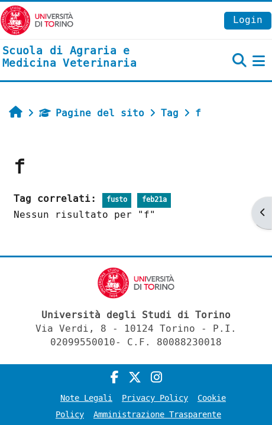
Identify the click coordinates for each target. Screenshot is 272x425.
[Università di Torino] (37, 20)
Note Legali (86, 398)
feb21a (154, 200)
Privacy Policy (155, 398)
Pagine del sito (91, 113)
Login (248, 20)
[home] (90, 57)
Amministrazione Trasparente (157, 414)
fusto (116, 200)
